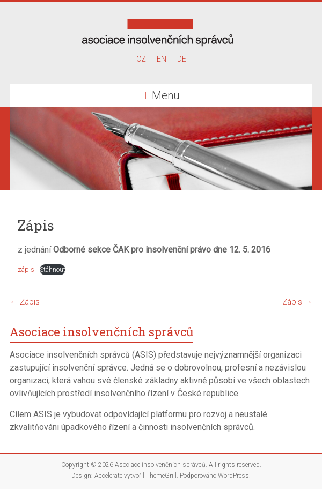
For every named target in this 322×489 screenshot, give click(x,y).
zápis (26, 269)
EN (161, 59)
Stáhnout (52, 269)
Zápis (25, 302)
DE (181, 59)
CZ (141, 59)
